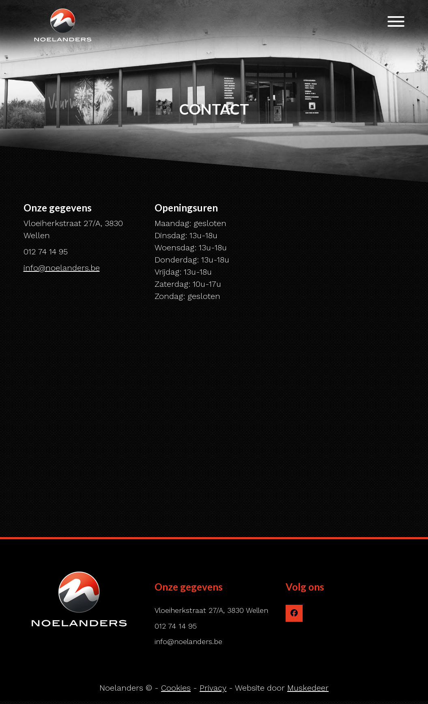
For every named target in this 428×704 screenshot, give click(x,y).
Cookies (176, 688)
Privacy (213, 688)
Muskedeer (308, 688)
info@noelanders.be (62, 268)
